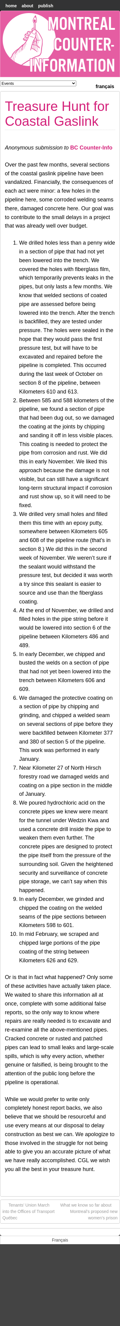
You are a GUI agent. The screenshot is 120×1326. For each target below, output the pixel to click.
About (27, 5)
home (11, 5)
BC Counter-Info (91, 148)
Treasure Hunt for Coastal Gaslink (57, 113)
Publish (45, 5)
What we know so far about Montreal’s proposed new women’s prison (89, 1211)
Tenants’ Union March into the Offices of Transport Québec (28, 1211)
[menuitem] (105, 86)
